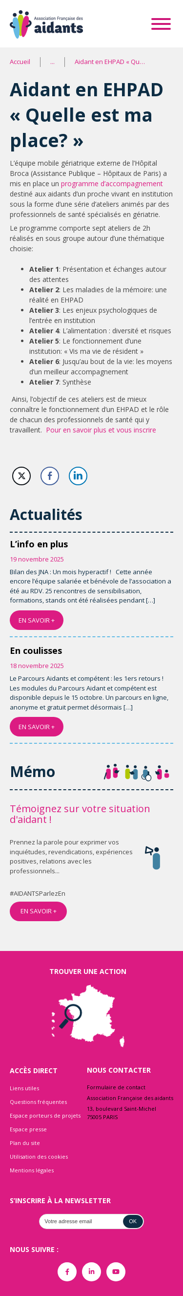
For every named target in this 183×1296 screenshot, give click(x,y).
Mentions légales (32, 1170)
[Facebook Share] (50, 476)
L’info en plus (39, 544)
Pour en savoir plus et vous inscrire (101, 429)
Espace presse (28, 1129)
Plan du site (25, 1142)
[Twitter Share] (21, 476)
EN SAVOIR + (37, 620)
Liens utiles (24, 1088)
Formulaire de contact (116, 1087)
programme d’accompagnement (112, 183)
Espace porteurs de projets (45, 1115)
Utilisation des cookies (39, 1156)
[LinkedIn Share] (78, 476)
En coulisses (36, 650)
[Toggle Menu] (161, 24)
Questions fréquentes (38, 1101)
